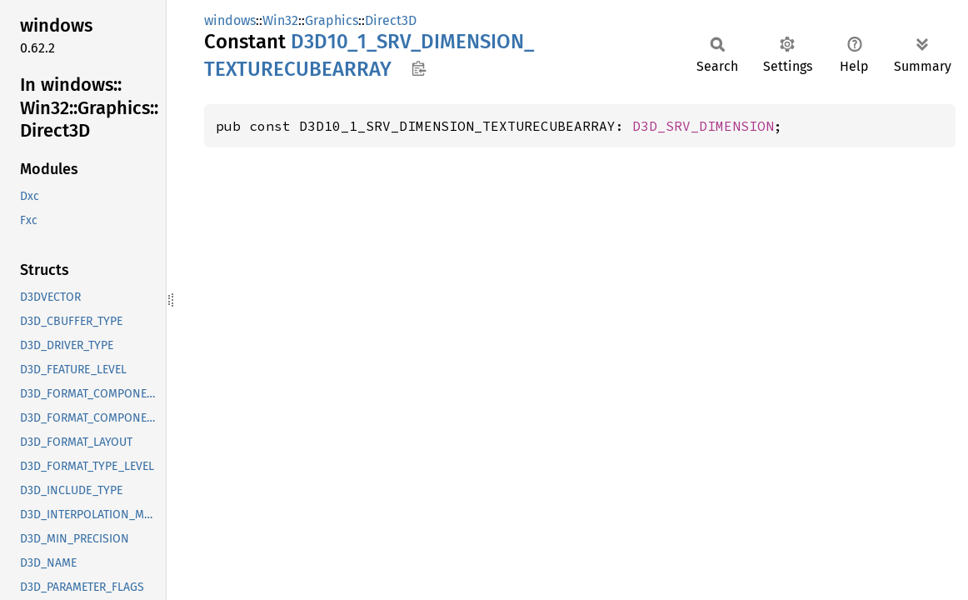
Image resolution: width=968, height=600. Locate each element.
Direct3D (391, 20)
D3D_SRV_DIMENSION (703, 126)
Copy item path (418, 68)
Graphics (331, 20)
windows (230, 20)
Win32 (280, 20)
